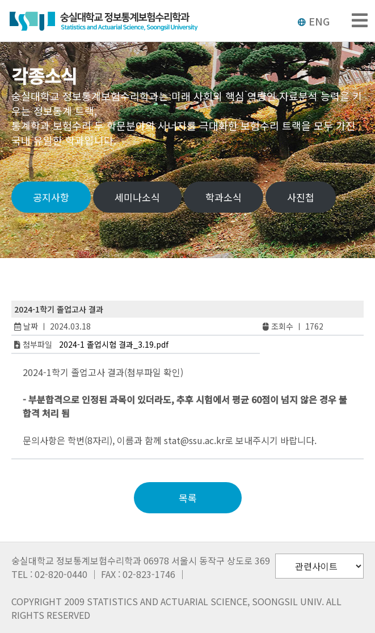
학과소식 (223, 197)
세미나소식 (137, 197)
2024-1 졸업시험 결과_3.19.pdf (113, 344)
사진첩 (300, 197)
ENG (313, 21)
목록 (188, 498)
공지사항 (51, 197)
